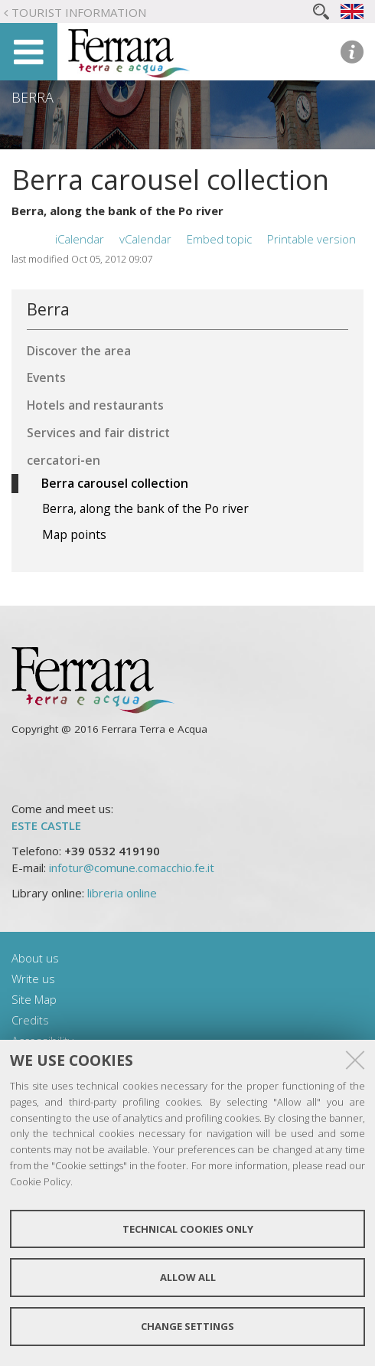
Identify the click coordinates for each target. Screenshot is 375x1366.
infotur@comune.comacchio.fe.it (131, 867)
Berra (32, 97)
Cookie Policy (40, 1181)
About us (35, 958)
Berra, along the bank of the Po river (117, 210)
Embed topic (219, 239)
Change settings (187, 1326)
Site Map (34, 999)
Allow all (188, 1277)
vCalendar (145, 239)
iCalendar (79, 239)
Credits (30, 1020)
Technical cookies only (187, 1229)
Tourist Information (78, 12)
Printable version (311, 239)
